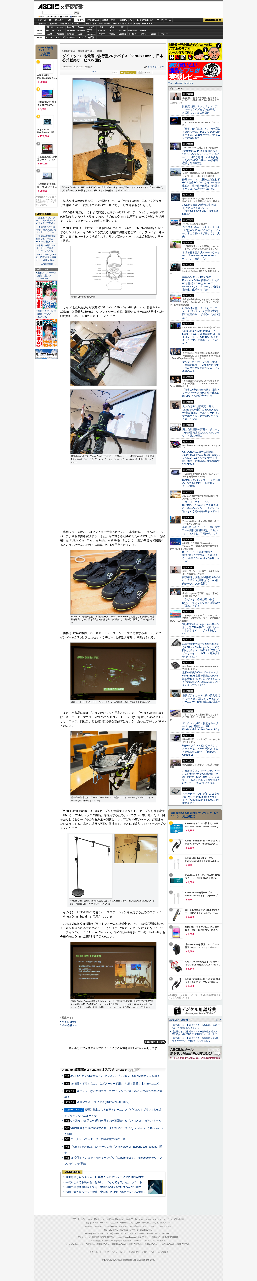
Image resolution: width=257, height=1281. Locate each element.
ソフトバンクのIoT (163, 34)
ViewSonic (132, 31)
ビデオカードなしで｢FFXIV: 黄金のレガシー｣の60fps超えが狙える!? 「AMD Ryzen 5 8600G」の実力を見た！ (201, 798)
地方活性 (137, 24)
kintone (70, 34)
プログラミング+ (119, 24)
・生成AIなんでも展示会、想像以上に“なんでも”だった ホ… (46, 230)
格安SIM (53, 24)
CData (112, 34)
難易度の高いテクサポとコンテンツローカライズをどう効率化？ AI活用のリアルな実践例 (201, 109)
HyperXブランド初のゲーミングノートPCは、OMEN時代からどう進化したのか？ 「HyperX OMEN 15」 (200, 750)
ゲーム (168, 20)
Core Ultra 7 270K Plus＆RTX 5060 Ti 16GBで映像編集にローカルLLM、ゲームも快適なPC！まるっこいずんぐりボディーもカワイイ (201, 337)
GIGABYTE (81, 31)
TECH (69, 20)
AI (45, 20)
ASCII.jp (48, 6)
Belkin (143, 31)
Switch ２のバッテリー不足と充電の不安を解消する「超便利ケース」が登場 (201, 483)
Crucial (112, 31)
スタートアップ (156, 20)
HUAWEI (122, 31)
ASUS (112, 27)
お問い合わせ (148, 1252)
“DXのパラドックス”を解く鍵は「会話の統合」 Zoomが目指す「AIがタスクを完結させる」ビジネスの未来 (201, 366)
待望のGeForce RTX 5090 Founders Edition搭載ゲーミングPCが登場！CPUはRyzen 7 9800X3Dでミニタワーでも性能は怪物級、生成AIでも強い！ (201, 283)
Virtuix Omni (69, 1022)
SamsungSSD (89, 30)
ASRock (101, 31)
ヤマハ (143, 34)
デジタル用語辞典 (124, 1241)
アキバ (137, 20)
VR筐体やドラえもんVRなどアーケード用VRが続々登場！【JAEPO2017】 (115, 1083)
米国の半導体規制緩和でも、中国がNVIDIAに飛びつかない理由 (103, 1187)
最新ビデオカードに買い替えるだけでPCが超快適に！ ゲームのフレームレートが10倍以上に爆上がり (201, 700)
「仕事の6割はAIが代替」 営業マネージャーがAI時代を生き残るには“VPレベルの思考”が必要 (201, 392)
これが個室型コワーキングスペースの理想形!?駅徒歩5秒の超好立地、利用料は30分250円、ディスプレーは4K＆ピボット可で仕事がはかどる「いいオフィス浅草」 (201, 776)
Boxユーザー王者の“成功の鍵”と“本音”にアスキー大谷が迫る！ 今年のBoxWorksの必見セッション (200, 557)
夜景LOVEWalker (136, 1244)
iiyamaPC (70, 27)
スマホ (145, 20)
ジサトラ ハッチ (156, 66)
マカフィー (50, 37)
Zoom (153, 34)
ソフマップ (81, 37)
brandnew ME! (91, 37)
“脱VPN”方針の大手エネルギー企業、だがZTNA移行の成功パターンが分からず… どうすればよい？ (200, 629)
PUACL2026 (147, 24)
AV (131, 20)
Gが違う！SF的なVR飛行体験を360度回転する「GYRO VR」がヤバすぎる (115, 1120)
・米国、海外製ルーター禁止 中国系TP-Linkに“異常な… (46, 248)
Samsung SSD (91, 1233)
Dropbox (102, 34)
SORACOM (118, 1233)
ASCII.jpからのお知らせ (181, 1020)
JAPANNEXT (70, 37)
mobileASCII (138, 1241)
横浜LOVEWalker (103, 1244)
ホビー (114, 20)
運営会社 (135, 1252)
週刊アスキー (90, 24)
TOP (74, 1219)
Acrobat (60, 34)
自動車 (105, 20)
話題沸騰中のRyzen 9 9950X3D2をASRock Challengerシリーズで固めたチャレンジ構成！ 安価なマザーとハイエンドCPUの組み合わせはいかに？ (201, 650)
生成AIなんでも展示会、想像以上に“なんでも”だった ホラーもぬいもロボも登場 (114, 1182)
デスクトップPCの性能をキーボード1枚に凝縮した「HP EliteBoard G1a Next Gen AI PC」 (201, 726)
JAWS (49, 34)
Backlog (122, 34)
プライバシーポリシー (117, 1252)
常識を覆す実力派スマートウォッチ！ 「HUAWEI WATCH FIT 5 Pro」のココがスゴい (201, 255)
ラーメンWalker (71, 1244)
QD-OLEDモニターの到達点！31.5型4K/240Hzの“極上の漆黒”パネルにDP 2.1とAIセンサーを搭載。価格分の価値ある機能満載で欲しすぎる (201, 457)
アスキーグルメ (77, 24)
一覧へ (217, 1020)
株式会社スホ (69, 1025)
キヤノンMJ (60, 37)
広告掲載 (162, 1252)
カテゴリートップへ (155, 1042)
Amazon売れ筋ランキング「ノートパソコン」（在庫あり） (45, 51)
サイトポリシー (96, 1252)
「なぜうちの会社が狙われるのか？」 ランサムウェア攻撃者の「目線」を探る (201, 602)
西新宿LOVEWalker (120, 1244)
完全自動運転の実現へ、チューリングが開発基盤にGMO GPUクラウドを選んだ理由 (201, 432)
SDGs (130, 24)
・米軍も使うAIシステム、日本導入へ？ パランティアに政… (46, 220)
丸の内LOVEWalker (168, 1244)
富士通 (50, 27)
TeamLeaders (104, 24)
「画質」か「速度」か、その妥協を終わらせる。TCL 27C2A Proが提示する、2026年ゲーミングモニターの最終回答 (201, 133)
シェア (94, 72)
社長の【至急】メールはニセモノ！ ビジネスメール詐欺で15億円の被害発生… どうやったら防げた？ (201, 313)
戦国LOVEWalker (184, 1244)
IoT (50, 20)
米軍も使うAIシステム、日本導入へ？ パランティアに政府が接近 (104, 1177)
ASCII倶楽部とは (49, 264)
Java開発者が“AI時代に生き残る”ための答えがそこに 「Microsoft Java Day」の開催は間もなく (200, 209)
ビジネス (59, 20)
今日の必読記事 (97, 1241)
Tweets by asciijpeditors (180, 83)
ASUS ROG (71, 31)
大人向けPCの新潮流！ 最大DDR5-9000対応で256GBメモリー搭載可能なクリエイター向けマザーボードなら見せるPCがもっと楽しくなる (201, 412)
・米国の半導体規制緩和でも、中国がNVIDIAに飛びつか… (46, 239)
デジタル (72, 6)
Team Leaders (130, 1237)
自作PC (123, 20)
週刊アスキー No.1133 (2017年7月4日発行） (104, 1102)
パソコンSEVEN (91, 27)
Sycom (81, 27)
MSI (101, 27)
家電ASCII (64, 24)
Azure (81, 34)
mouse (60, 27)
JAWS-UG (98, 1226)
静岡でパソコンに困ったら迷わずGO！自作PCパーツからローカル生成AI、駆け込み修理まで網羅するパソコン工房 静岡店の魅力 (201, 184)
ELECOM (50, 31)
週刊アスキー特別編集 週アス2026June (46, 275)
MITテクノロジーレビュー (155, 1241)
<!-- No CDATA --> (113, 499)
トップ (38, 20)
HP (122, 27)
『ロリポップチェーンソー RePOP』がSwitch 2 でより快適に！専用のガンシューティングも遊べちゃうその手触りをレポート (201, 507)
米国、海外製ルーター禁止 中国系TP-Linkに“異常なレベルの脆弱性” (107, 1191)
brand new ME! (146, 1230)
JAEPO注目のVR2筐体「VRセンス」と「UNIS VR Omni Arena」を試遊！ (115, 1075)
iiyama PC (124, 1223)
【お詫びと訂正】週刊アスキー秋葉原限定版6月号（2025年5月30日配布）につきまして (195, 1039)
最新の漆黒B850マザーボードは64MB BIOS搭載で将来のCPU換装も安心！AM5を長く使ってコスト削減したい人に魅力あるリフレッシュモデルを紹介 (201, 678)
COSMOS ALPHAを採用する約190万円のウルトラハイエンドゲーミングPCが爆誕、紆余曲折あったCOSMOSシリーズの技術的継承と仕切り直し (200, 157)
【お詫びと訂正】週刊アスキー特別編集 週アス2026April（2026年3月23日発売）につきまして (194, 1032)
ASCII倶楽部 (213, 20)
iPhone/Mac (93, 20)
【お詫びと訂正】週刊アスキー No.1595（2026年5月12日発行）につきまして (196, 1026)
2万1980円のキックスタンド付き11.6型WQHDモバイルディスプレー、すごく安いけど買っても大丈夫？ (201, 232)
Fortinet (132, 34)
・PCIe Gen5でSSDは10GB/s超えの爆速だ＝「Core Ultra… (46, 257)
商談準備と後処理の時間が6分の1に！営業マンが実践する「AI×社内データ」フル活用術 (201, 580)
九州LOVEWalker (151, 1244)
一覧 (115, 72)
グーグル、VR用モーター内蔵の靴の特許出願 (97, 1139)
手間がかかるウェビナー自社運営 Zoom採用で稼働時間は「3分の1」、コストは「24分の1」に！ (202, 530)
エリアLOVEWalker (87, 1244)
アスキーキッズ (41, 24)
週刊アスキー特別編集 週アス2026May (46, 314)
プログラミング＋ (144, 1237)
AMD (60, 31)
